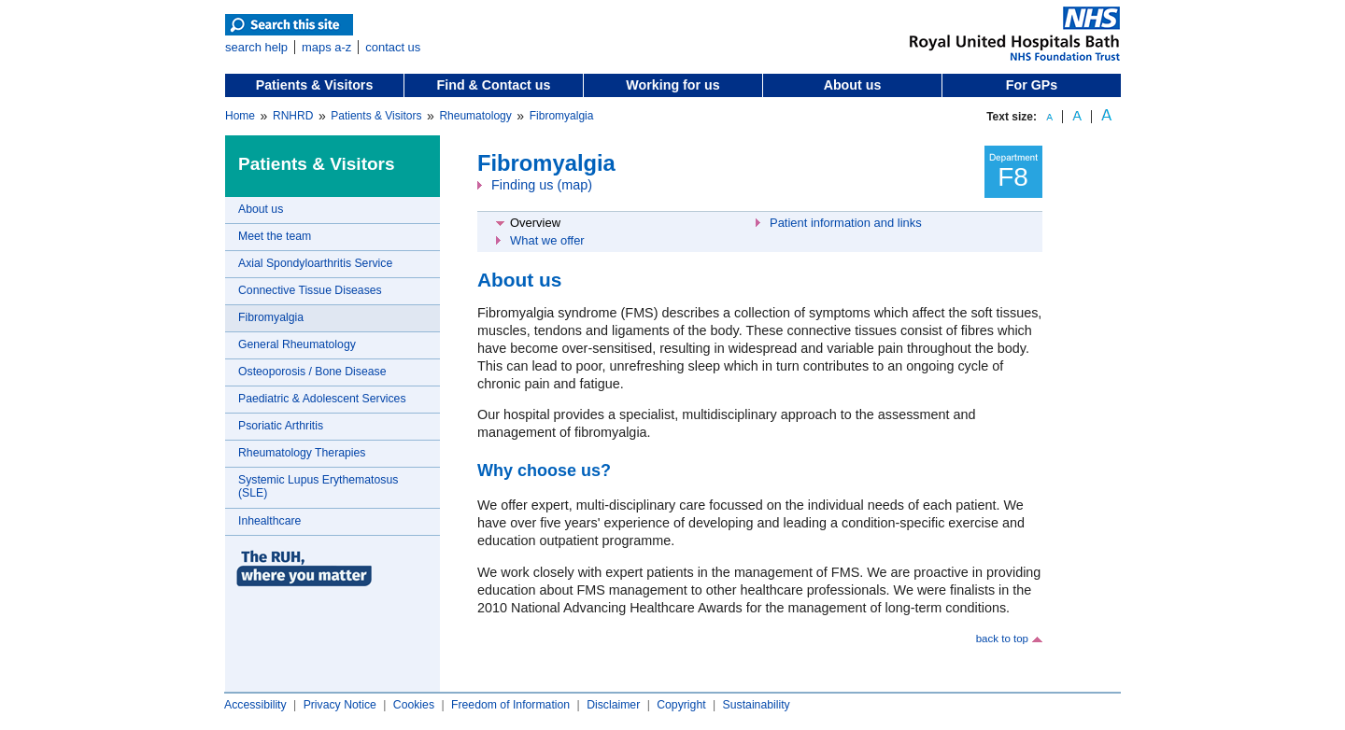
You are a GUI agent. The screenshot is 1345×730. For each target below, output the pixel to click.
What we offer (547, 240)
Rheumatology (475, 115)
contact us (392, 47)
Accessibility (255, 704)
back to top (1002, 638)
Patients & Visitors (315, 84)
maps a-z (326, 47)
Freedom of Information (510, 704)
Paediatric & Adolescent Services (322, 398)
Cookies (413, 704)
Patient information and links (846, 223)
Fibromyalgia (562, 115)
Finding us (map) (541, 184)
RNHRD (293, 115)
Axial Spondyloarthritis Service (315, 263)
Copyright (681, 704)
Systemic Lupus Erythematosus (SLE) (318, 486)
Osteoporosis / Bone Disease (312, 371)
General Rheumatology (297, 344)
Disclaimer (613, 704)
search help (256, 47)
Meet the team (274, 236)
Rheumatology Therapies (301, 452)
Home (240, 115)
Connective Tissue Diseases (310, 290)
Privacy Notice (340, 704)
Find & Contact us (494, 84)
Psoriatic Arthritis (280, 425)
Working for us (672, 84)
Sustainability (756, 704)
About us (853, 84)
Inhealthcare (269, 520)
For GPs (1031, 84)
